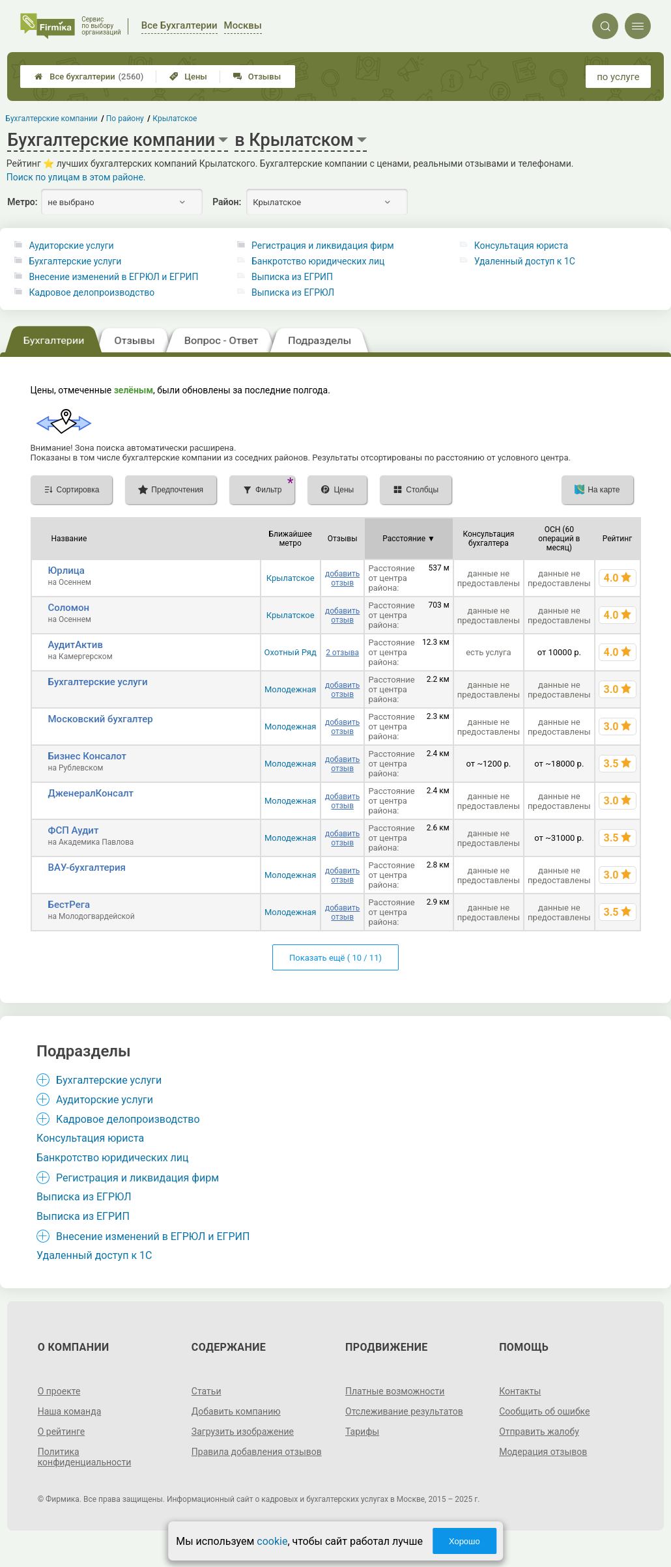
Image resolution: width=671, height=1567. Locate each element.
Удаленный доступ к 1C (524, 261)
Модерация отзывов (543, 1452)
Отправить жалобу (539, 1431)
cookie (272, 1541)
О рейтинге (61, 1431)
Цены (188, 76)
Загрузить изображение (243, 1431)
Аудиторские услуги (71, 245)
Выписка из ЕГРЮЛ (292, 292)
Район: (226, 202)
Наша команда (70, 1411)
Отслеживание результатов (404, 1411)
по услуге (618, 77)
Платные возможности (394, 1391)
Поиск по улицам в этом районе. (76, 177)
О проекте (59, 1391)
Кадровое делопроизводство (91, 292)
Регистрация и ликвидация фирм (322, 245)
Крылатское (290, 578)
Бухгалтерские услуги (75, 261)
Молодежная (290, 689)
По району (125, 118)
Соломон (69, 608)
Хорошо (464, 1541)
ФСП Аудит (73, 830)
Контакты (520, 1391)
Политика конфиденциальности (85, 1457)
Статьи (206, 1391)
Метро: (22, 202)
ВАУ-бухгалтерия (87, 867)
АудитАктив (75, 645)
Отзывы (257, 76)
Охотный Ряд (290, 652)
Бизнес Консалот (87, 756)
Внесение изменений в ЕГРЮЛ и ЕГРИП (113, 276)
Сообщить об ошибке (544, 1411)
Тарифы (362, 1431)
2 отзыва (342, 652)
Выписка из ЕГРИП (292, 276)
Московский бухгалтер (100, 719)
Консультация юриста (521, 245)
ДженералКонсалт (91, 793)
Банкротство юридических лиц (317, 261)
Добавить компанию (236, 1411)
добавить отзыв (342, 578)
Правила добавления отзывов (257, 1452)
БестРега (69, 905)
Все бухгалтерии (89, 76)
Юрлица (66, 570)
